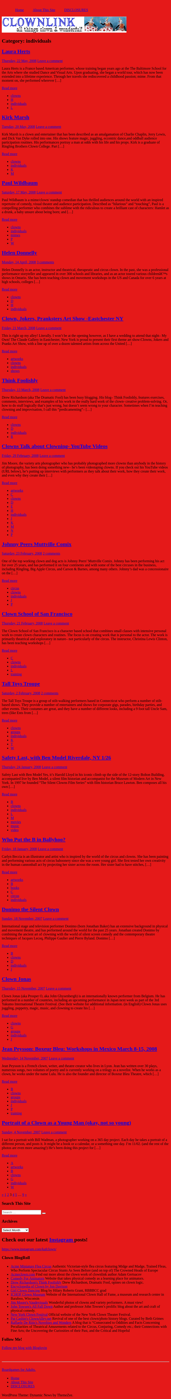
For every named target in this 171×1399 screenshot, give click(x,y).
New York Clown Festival (29, 1314)
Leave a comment (50, 61)
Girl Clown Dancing (25, 1290)
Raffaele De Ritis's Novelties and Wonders (41, 1322)
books (15, 888)
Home (19, 10)
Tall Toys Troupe (21, 684)
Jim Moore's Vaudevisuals (29, 1302)
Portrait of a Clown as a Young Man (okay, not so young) (66, 1123)
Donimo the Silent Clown (30, 909)
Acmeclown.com (23, 1274)
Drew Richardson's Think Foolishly (36, 1282)
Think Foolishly (20, 380)
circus (15, 588)
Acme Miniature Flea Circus (31, 1266)
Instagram (61, 1240)
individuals (18, 104)
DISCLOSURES (76, 10)
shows (15, 371)
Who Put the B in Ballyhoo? (33, 839)
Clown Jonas (16, 979)
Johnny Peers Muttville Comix (36, 544)
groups (15, 732)
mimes (15, 235)
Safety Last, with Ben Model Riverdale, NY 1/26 (56, 757)
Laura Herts (16, 51)
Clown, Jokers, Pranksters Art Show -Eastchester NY (62, 318)
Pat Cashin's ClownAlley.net (31, 1318)
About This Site (44, 10)
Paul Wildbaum (20, 183)
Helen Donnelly (19, 253)
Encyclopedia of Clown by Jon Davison (39, 1286)
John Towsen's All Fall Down (32, 1306)
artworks (17, 359)
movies (16, 822)
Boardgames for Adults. (19, 1370)
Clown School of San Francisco (37, 614)
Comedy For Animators (27, 1278)
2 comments (51, 553)
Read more (9, 88)
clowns (16, 96)
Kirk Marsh (15, 117)
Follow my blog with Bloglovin (24, 1348)
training (16, 674)
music (15, 826)
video (15, 830)
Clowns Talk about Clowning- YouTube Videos (55, 446)
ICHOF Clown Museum (28, 1294)
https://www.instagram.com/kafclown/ (29, 1249)
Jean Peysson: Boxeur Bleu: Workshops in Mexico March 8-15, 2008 (79, 1049)
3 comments (45, 262)
